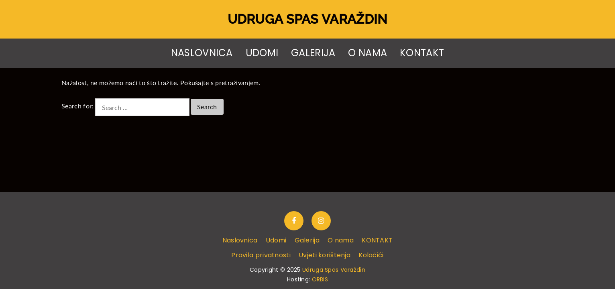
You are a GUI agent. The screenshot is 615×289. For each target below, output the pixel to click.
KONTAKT (422, 53)
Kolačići (370, 255)
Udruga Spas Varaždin (308, 19)
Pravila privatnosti (260, 255)
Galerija (313, 53)
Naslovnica (202, 53)
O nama (367, 53)
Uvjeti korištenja (324, 255)
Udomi (262, 53)
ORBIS (320, 279)
